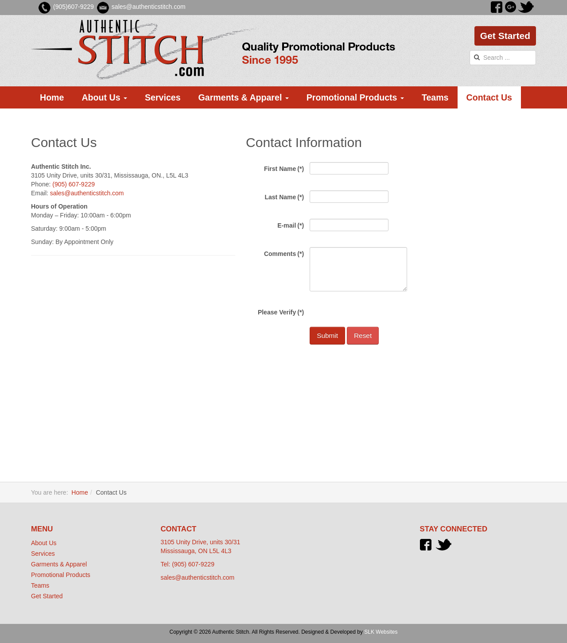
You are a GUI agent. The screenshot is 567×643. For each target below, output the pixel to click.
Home (52, 97)
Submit (327, 335)
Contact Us (489, 97)
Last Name (284, 197)
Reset (363, 335)
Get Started (505, 36)
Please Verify (281, 312)
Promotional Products (355, 97)
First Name (284, 168)
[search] (503, 57)
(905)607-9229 (73, 6)
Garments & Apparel (243, 97)
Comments (284, 253)
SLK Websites (380, 632)
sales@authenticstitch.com (87, 193)
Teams (435, 97)
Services (163, 97)
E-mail (290, 225)
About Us (104, 97)
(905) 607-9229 (73, 184)
